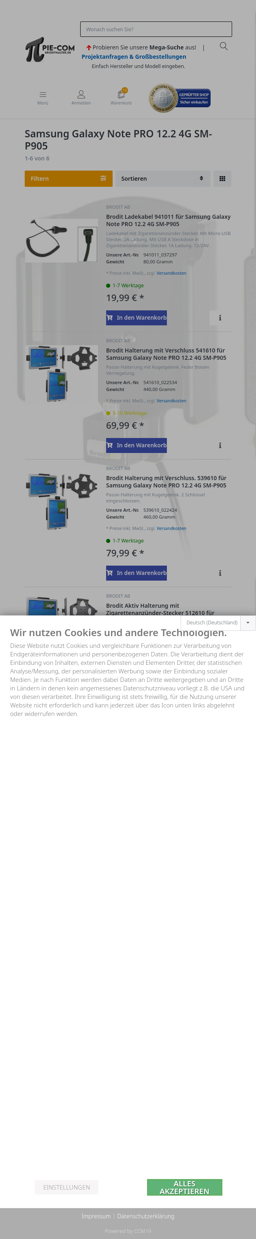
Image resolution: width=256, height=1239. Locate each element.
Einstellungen (66, 1187)
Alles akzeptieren (184, 1187)
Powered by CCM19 (128, 1231)
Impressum (96, 1216)
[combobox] (218, 581)
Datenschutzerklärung (146, 1216)
